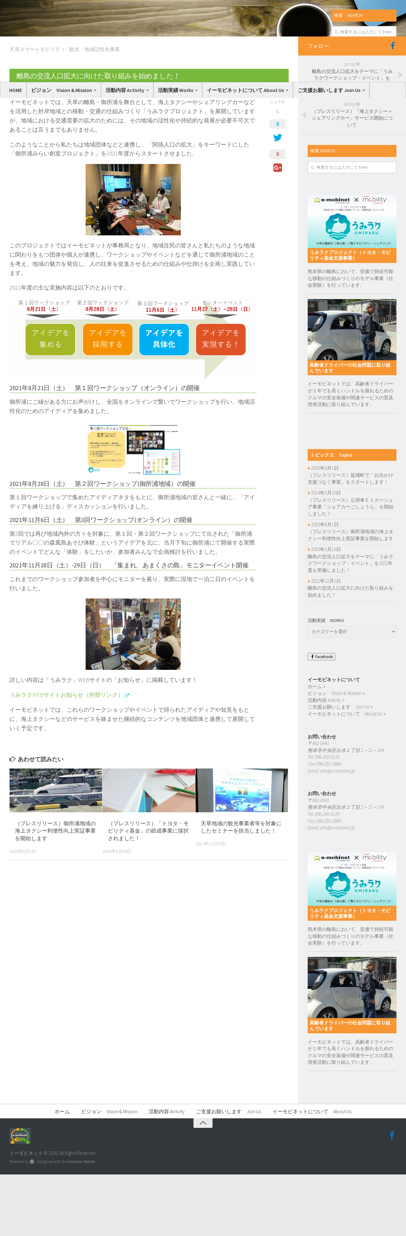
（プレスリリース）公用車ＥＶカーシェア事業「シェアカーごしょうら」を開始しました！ (350, 568)
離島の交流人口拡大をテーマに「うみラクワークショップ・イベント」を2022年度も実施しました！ (350, 624)
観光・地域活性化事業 (94, 111)
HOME (15, 90)
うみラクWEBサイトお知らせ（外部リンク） (66, 756)
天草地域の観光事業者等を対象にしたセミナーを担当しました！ (241, 888)
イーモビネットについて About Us (245, 90)
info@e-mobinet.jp (337, 832)
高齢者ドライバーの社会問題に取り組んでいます (350, 429)
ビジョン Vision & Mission (61, 90)
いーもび (24, 151)
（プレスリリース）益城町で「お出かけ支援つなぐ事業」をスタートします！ (350, 539)
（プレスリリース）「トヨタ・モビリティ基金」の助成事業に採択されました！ (148, 892)
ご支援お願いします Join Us (329, 90)
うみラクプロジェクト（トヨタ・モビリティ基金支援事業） (350, 317)
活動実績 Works (175, 90)
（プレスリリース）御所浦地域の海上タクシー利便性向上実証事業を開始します (55, 892)
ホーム (315, 748)
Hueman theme (81, 1223)
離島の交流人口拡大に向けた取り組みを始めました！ (350, 652)
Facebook (321, 718)
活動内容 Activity (125, 90)
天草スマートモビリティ (37, 111)
